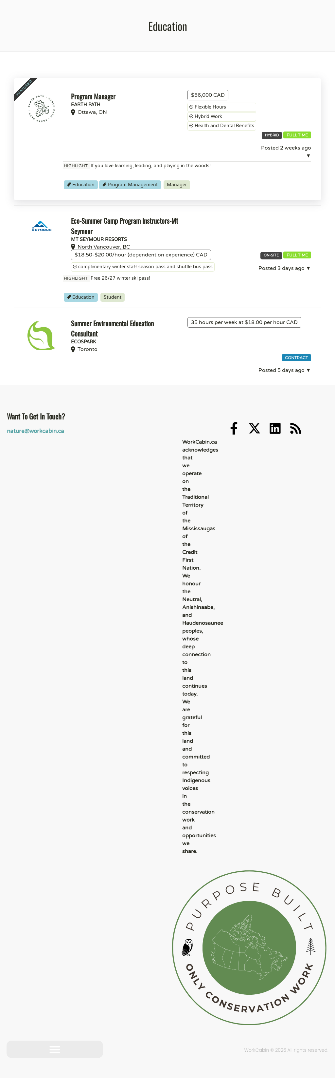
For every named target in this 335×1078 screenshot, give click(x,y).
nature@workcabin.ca (34, 431)
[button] (55, 1049)
